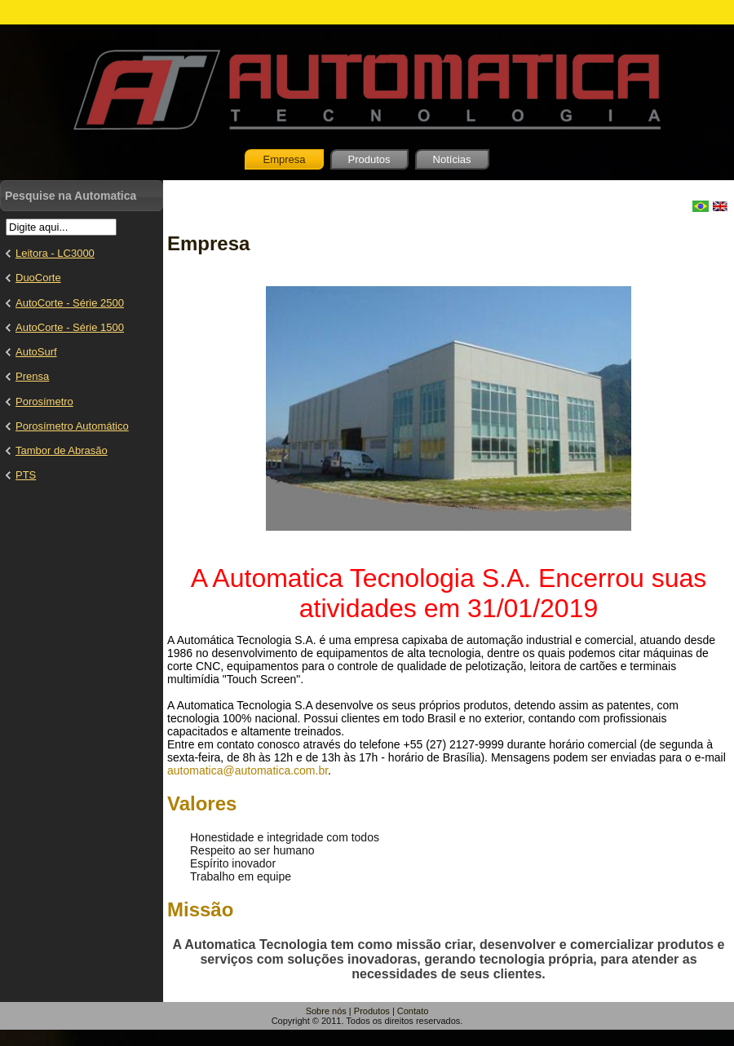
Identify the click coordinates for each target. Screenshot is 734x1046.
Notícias (452, 159)
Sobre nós (326, 1011)
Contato (413, 1011)
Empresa (284, 159)
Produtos (369, 159)
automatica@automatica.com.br (247, 770)
